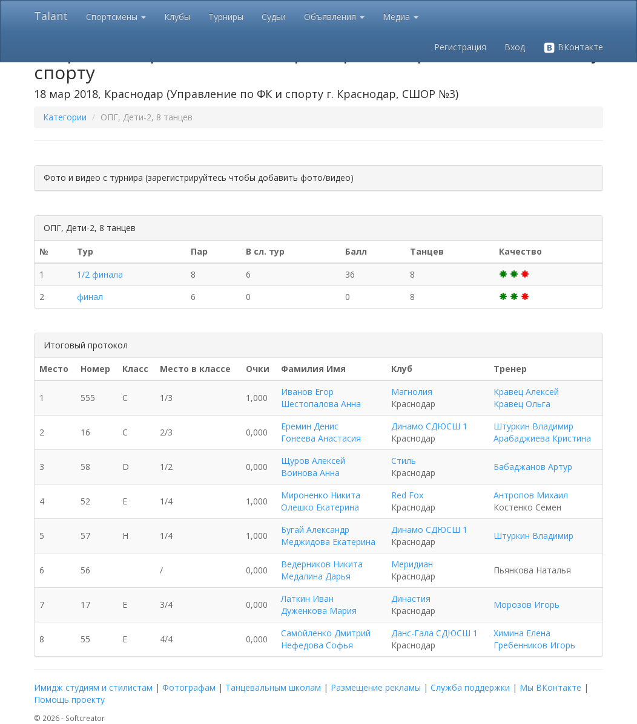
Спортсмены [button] (116, 16)
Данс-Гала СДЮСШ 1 (434, 633)
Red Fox (407, 495)
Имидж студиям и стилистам (93, 687)
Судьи (274, 16)
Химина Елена (521, 633)
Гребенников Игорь (534, 645)
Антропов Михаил (530, 495)
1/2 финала (100, 274)
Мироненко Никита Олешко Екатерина (320, 501)
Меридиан (412, 564)
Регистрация (460, 47)
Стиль (403, 460)
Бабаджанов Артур (532, 466)
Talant (51, 15)
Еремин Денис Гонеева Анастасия (321, 432)
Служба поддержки (470, 687)
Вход (514, 47)
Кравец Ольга (521, 403)
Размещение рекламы (376, 687)
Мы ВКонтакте (550, 687)
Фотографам (189, 687)
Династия (411, 598)
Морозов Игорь (526, 604)
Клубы (177, 16)
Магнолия (411, 391)
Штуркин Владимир (533, 426)
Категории (65, 117)
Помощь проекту (69, 699)
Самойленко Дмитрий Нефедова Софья (326, 639)
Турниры (225, 16)
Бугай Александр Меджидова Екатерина (328, 535)
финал (90, 296)
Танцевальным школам (273, 687)
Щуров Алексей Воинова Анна (313, 466)
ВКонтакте (573, 47)
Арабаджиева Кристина (542, 438)
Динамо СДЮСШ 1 (429, 426)
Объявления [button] (334, 16)
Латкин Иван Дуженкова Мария (319, 604)
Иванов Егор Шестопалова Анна (321, 397)
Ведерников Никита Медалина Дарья (322, 570)
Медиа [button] (400, 16)
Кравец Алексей (526, 391)
